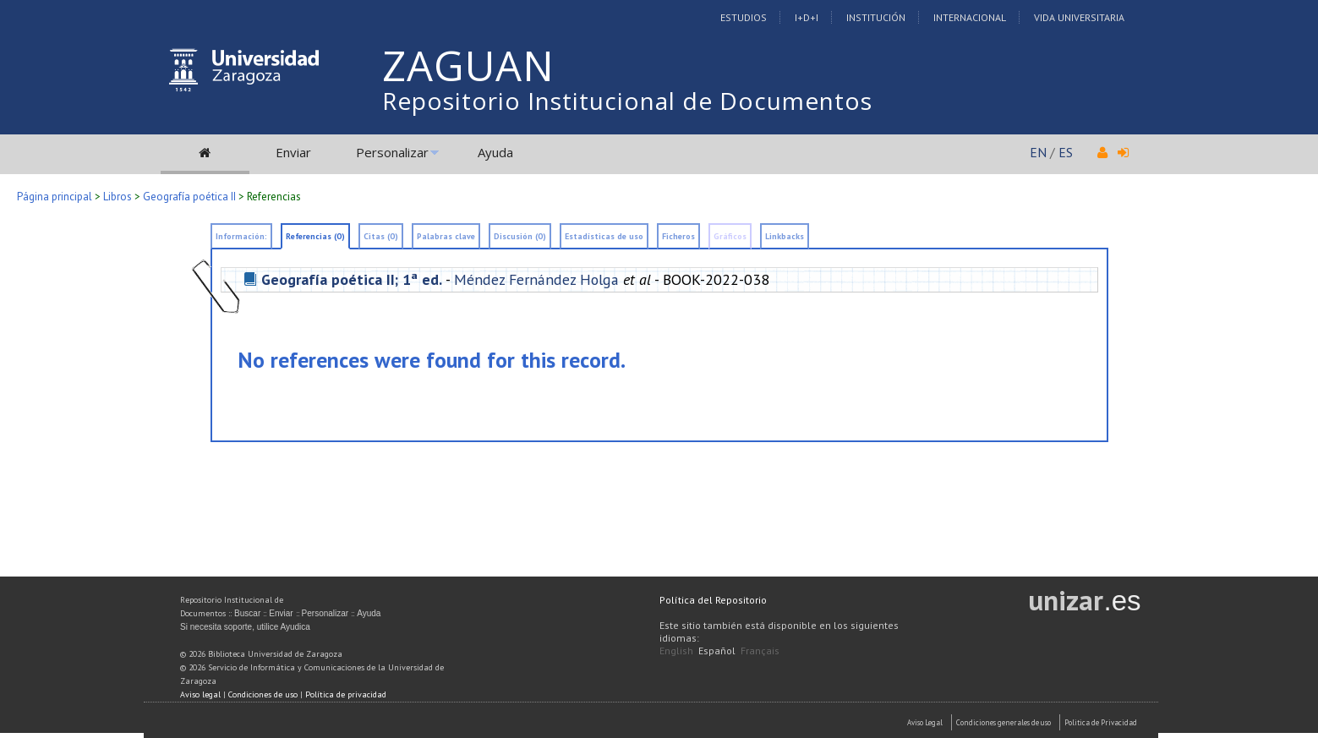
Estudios (743, 17)
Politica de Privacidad (1100, 722)
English (676, 650)
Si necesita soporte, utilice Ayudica (245, 626)
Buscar (247, 613)
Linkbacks (784, 236)
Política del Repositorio (713, 599)
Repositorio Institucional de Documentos (627, 101)
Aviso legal (200, 694)
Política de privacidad (345, 694)
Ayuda (495, 152)
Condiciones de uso (263, 694)
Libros (117, 196)
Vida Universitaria (1079, 17)
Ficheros (678, 236)
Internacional (969, 17)
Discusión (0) (520, 236)
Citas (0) (381, 236)
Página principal (54, 196)
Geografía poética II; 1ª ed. (351, 279)
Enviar (293, 152)
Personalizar (392, 152)
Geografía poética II (189, 196)
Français (760, 650)
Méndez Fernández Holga (536, 279)
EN (1038, 152)
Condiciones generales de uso (1003, 722)
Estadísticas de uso (604, 236)
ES (1065, 152)
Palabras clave (446, 236)
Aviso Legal (925, 722)
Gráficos (730, 236)
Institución (875, 17)
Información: (241, 236)
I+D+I (806, 17)
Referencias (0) (315, 236)
